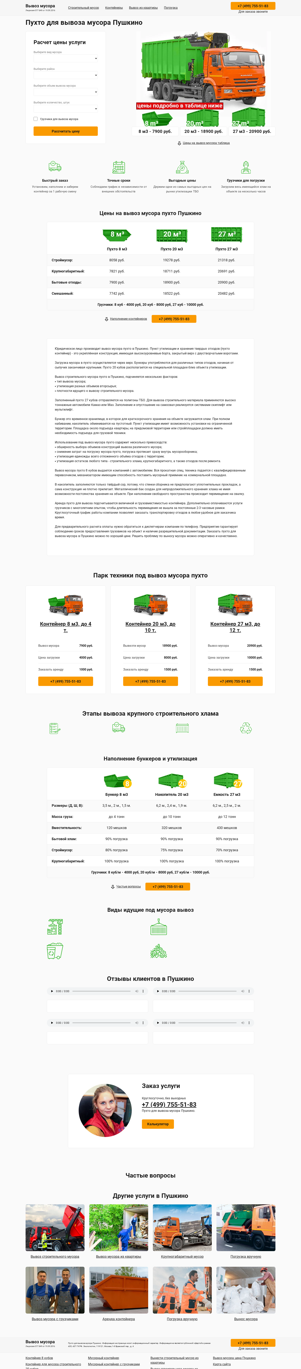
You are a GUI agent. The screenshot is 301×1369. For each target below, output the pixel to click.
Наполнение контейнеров (128, 319)
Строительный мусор (83, 8)
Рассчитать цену (66, 131)
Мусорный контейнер (103, 1358)
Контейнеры (114, 8)
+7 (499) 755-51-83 (253, 6)
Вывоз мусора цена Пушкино (234, 1358)
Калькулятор (158, 1124)
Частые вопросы (128, 886)
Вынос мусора (246, 1319)
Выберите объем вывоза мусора (55, 85)
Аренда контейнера (118, 1319)
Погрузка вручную (246, 1256)
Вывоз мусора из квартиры (118, 1256)
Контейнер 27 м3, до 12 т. (235, 627)
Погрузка (171, 8)
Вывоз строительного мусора (55, 1256)
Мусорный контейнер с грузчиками (114, 1364)
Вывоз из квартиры (143, 8)
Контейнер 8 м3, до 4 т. (65, 627)
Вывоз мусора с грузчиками (55, 1319)
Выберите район (44, 68)
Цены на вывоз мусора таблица (206, 143)
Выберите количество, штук (52, 102)
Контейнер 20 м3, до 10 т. (150, 627)
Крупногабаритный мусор (182, 1256)
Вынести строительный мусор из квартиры (174, 1360)
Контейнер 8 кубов (39, 1358)
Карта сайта (222, 1364)
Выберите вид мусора (48, 52)
